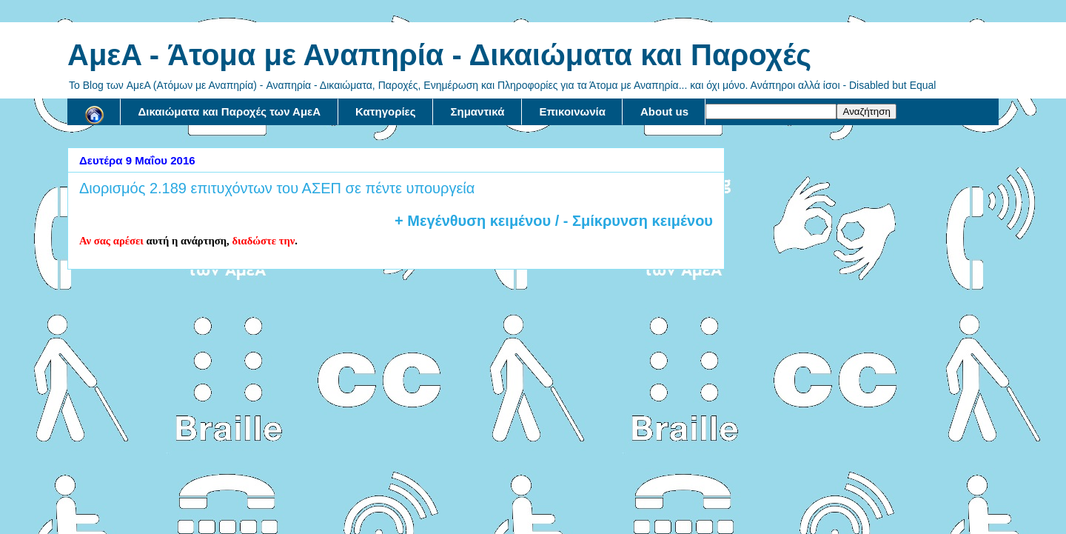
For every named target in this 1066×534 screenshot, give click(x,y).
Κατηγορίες (385, 111)
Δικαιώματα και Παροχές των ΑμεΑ (229, 111)
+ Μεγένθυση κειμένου (473, 221)
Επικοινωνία (572, 111)
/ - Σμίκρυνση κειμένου (632, 221)
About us (664, 111)
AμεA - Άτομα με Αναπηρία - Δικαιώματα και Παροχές (439, 55)
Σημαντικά (478, 111)
